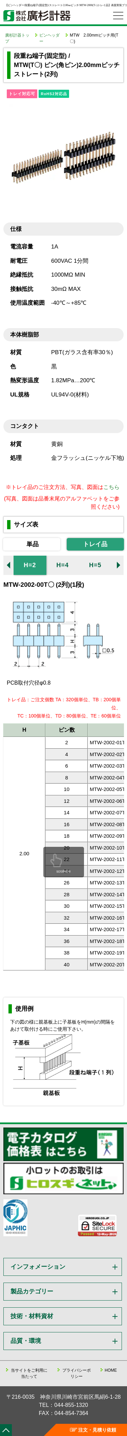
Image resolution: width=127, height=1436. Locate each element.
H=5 (95, 565)
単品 (32, 544)
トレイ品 (95, 544)
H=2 (30, 565)
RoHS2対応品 (54, 94)
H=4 (63, 565)
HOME (111, 1370)
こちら (111, 487)
